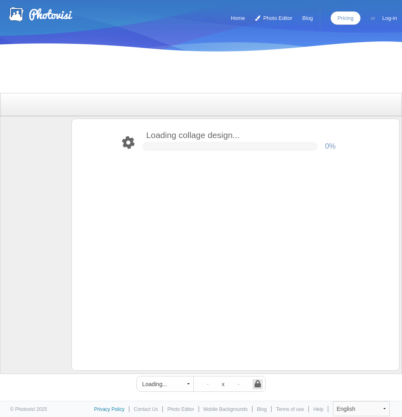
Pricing (345, 18)
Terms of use (290, 409)
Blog (308, 18)
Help (318, 409)
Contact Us (146, 409)
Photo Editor (273, 18)
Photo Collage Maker (40, 14)
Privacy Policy (109, 409)
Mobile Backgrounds (225, 409)
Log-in (390, 18)
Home (238, 18)
